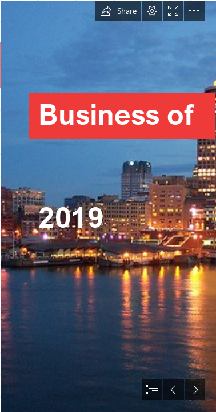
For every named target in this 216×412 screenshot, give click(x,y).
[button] (118, 11)
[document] (108, 206)
